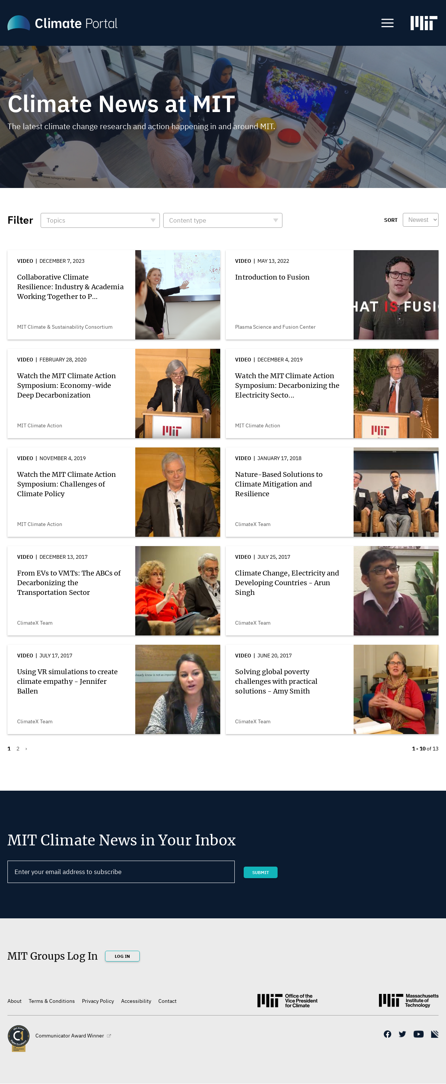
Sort (391, 220)
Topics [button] (56, 220)
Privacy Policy (98, 1001)
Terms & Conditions (52, 1001)
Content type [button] (187, 220)
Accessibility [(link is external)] (136, 1001)
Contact (167, 1001)
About (14, 1001)
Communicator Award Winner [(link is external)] (73, 1035)
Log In (122, 956)
